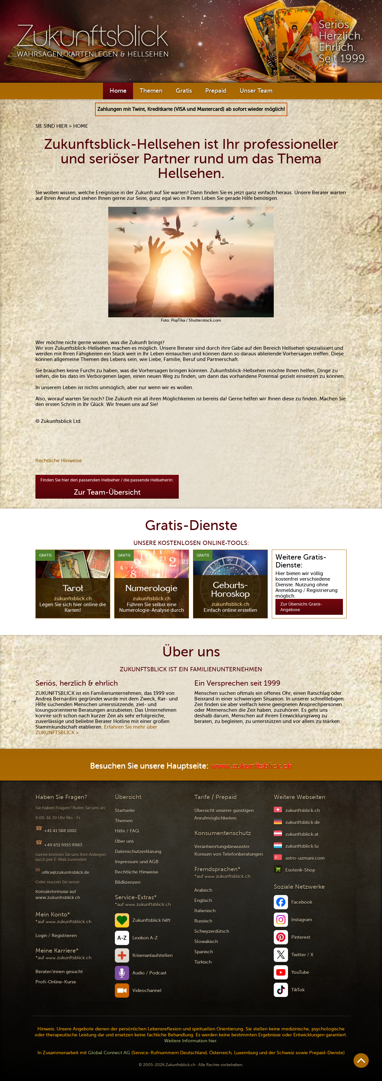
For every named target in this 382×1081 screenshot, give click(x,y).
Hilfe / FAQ (127, 831)
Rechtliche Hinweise (58, 460)
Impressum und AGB (137, 861)
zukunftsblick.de (302, 822)
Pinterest (300, 937)
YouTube (300, 972)
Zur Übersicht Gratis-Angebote (301, 607)
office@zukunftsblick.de (65, 872)
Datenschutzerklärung (138, 851)
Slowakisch (206, 941)
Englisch (203, 900)
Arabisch (203, 890)
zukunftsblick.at (301, 834)
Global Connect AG (109, 1052)
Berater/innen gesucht (59, 971)
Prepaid (215, 90)
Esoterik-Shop (300, 870)
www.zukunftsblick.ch (251, 766)
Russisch (203, 921)
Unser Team (256, 90)
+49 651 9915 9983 (63, 844)
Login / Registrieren (56, 935)
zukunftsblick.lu (301, 846)
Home (118, 90)
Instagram (301, 919)
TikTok (298, 989)
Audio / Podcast (149, 972)
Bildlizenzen (127, 882)
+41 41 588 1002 (60, 830)
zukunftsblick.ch (302, 810)
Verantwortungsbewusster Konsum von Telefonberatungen (228, 850)
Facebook (301, 902)
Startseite (125, 810)
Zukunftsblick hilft (151, 920)
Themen (151, 90)
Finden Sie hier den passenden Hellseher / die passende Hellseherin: (107, 486)
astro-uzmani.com (305, 858)
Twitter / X (302, 954)
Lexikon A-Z (145, 937)
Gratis (184, 90)
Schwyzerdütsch (211, 931)
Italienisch (204, 910)
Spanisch (203, 951)
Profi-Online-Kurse (55, 981)
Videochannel (147, 990)
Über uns (124, 841)
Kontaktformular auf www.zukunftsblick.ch (57, 894)
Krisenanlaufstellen (152, 955)
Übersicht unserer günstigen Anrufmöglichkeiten (224, 814)
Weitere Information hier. (191, 1040)
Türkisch (203, 962)
